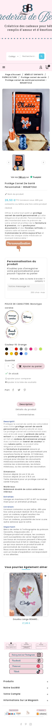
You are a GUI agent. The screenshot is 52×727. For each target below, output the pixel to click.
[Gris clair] (26, 349)
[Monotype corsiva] (12, 317)
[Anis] (40, 349)
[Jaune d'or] (11, 353)
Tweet (19, 390)
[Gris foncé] (21, 349)
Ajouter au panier (30, 366)
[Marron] (6, 353)
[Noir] (6, 349)
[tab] (26, 404)
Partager (13, 390)
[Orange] (16, 353)
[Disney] (27, 317)
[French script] (12, 332)
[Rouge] (16, 349)
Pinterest (24, 390)
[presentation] (9, 162)
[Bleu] (26, 353)
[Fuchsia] (31, 349)
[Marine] (21, 353)
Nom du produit (14, 194)
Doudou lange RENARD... (26, 619)
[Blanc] (11, 349)
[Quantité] (8, 366)
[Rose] (35, 349)
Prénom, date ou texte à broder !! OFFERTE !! (27, 280)
